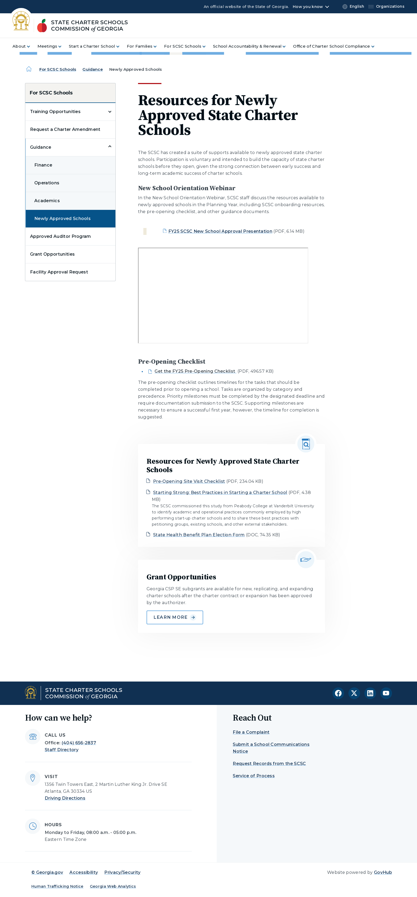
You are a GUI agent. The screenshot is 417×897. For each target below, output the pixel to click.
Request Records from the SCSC (269, 763)
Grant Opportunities (52, 254)
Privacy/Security (122, 872)
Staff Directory (61, 749)
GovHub (383, 872)
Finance (43, 165)
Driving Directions (65, 798)
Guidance (92, 69)
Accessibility (83, 872)
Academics (47, 200)
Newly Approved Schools (62, 218)
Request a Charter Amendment (65, 129)
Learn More (174, 617)
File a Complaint (251, 732)
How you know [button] (308, 7)
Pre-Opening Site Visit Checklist (189, 481)
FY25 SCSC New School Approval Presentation (220, 231)
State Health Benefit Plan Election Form (199, 534)
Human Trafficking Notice (57, 886)
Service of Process (254, 775)
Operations (46, 182)
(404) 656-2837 (79, 742)
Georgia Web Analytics (113, 886)
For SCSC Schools (57, 69)
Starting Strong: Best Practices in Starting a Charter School (220, 492)
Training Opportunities (55, 111)
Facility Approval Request (59, 272)
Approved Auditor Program (60, 236)
